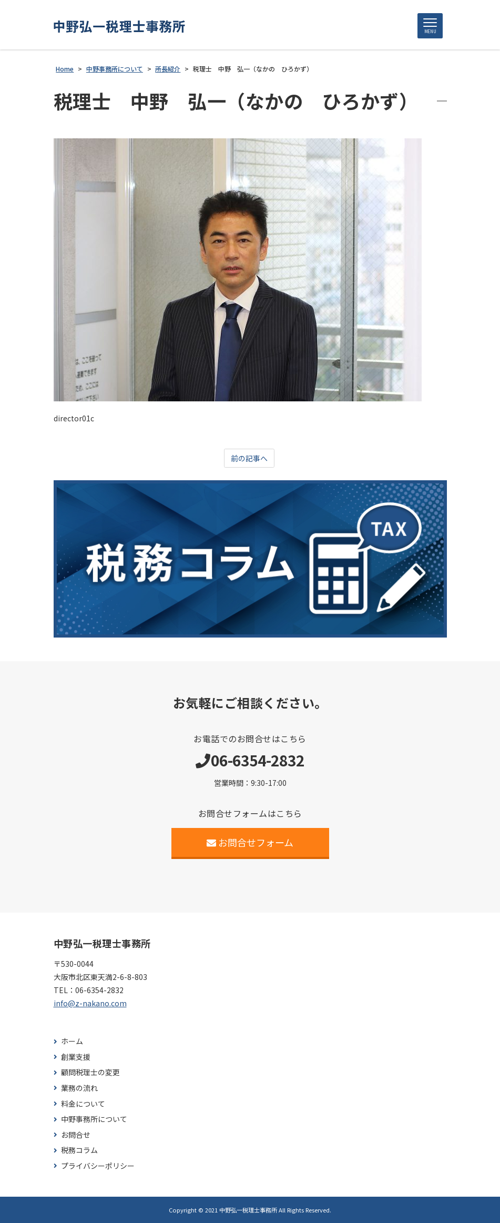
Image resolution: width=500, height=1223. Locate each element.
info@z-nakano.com (90, 1003)
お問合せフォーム (250, 842)
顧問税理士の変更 (90, 1072)
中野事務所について (94, 1119)
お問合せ (75, 1135)
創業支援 (75, 1057)
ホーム (72, 1041)
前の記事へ (249, 458)
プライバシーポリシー (98, 1166)
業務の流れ (79, 1088)
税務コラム (79, 1150)
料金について (83, 1104)
